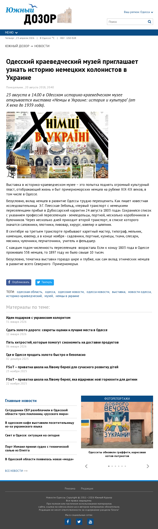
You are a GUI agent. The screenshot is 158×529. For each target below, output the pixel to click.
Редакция (87, 488)
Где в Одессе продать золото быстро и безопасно (46, 354)
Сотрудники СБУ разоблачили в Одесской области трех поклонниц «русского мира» (37, 412)
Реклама (70, 488)
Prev (86, 466)
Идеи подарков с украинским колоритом (38, 317)
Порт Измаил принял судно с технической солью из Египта (37, 448)
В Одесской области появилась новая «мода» (39, 459)
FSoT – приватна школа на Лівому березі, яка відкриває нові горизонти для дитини (71, 379)
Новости (41, 46)
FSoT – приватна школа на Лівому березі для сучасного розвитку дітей (62, 367)
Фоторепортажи (117, 399)
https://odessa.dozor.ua (38, 14)
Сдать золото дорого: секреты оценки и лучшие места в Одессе (56, 330)
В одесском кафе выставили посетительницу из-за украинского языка (39, 424)
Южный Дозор (17, 46)
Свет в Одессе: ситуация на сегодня (32, 435)
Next (148, 466)
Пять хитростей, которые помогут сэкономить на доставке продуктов (62, 342)
